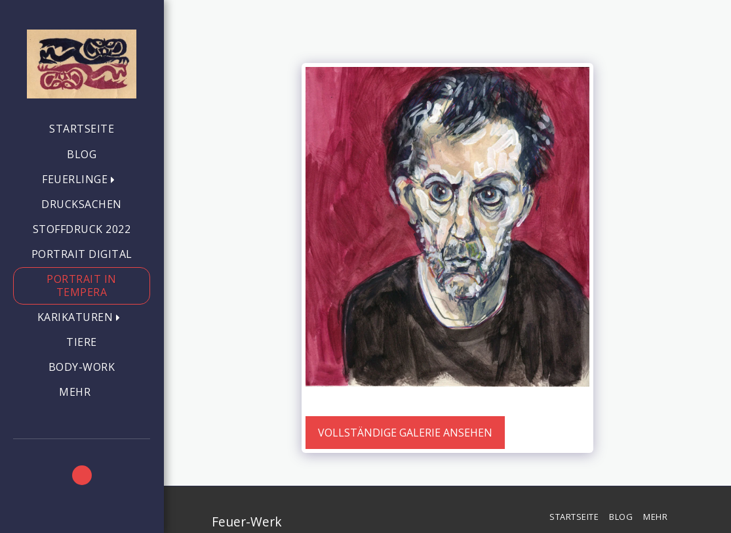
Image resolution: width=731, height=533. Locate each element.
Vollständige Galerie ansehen (405, 432)
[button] (81, 179)
